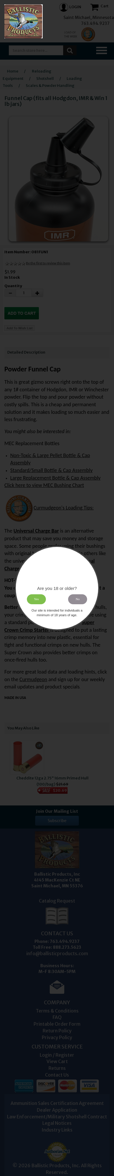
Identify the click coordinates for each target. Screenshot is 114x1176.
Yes (36, 599)
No (78, 599)
